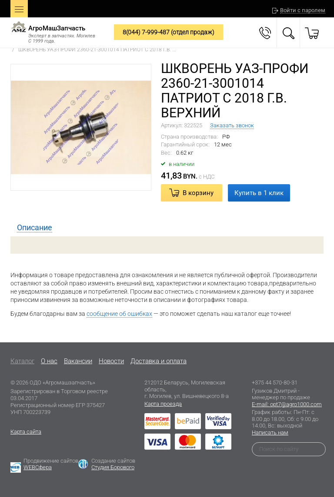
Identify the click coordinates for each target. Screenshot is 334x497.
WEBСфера (37, 467)
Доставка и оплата (158, 361)
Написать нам (270, 432)
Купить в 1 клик (259, 193)
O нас (49, 361)
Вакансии (78, 361)
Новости (111, 361)
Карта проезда (163, 404)
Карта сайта (25, 431)
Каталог (22, 361)
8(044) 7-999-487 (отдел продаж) (168, 32)
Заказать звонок (232, 125)
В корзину (198, 193)
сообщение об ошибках (119, 313)
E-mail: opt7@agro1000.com (287, 404)
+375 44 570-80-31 (274, 382)
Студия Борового (112, 467)
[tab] (34, 227)
